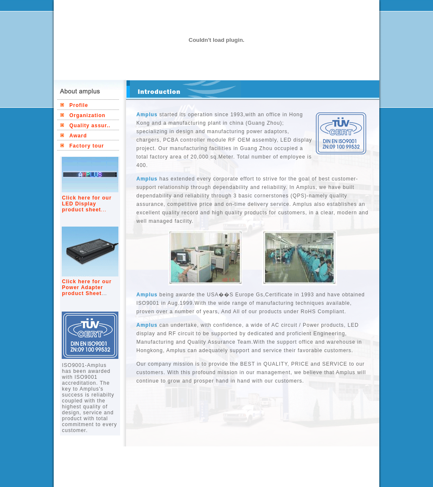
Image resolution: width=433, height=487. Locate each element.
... (104, 210)
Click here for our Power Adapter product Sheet (87, 287)
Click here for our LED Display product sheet (87, 204)
